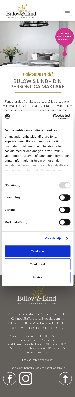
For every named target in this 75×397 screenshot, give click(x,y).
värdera (8, 105)
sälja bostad (55, 101)
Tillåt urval (37, 264)
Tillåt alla (37, 251)
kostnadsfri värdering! (64, 36)
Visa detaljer (54, 238)
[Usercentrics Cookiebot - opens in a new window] (53, 116)
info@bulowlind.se (37, 352)
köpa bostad (38, 101)
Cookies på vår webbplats (49, 367)
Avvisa (37, 277)
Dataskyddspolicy (42, 359)
